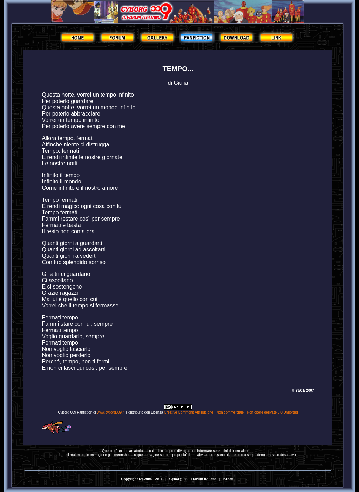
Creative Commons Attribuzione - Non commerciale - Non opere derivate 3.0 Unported (231, 412)
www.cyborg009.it (110, 412)
